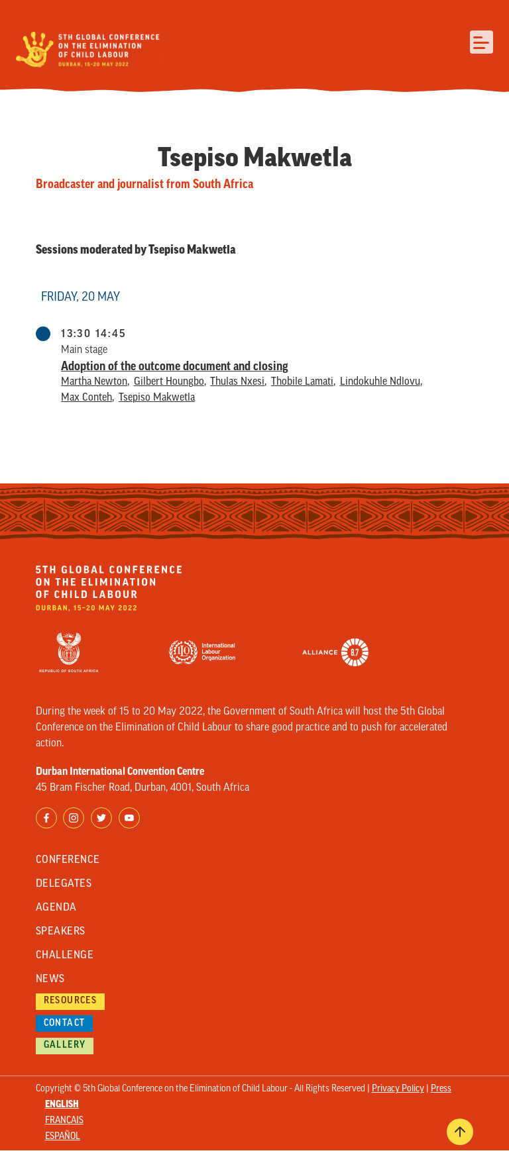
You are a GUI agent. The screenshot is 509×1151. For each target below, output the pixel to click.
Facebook (46, 817)
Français (64, 1121)
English (62, 1105)
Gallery (65, 1045)
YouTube (129, 817)
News (50, 979)
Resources (70, 1001)
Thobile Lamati (302, 382)
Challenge (64, 955)
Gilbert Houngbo (169, 382)
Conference (68, 860)
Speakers (60, 931)
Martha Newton (94, 382)
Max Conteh (86, 398)
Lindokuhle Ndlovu (380, 382)
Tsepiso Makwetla (157, 398)
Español (62, 1137)
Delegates (63, 884)
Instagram (73, 817)
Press (441, 1089)
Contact (64, 1023)
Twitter (101, 817)
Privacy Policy (398, 1089)
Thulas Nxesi (237, 382)
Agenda (56, 908)
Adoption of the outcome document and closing (174, 366)
